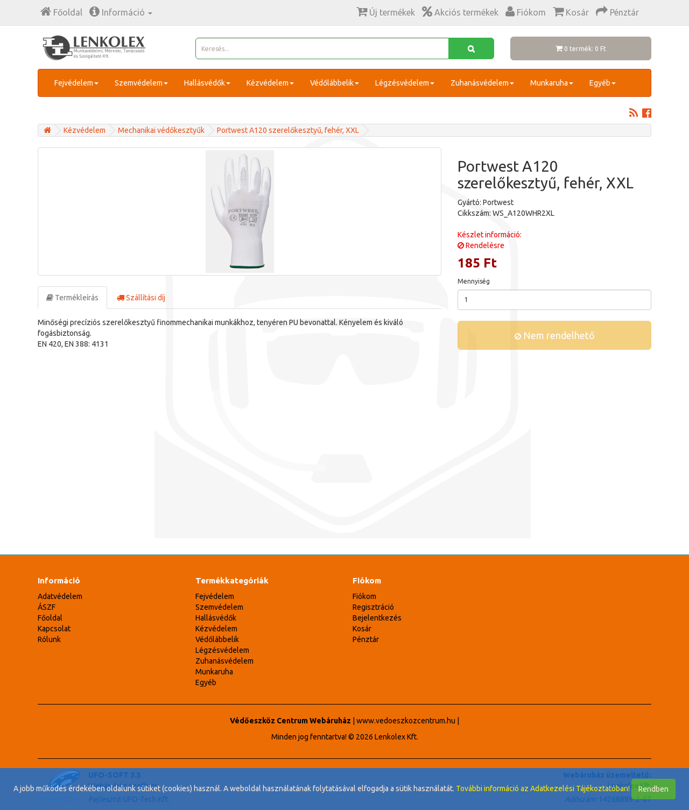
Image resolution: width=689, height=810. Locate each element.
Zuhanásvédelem (482, 83)
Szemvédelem (141, 83)
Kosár (362, 628)
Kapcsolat (54, 628)
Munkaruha (551, 83)
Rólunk (49, 639)
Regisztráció (373, 607)
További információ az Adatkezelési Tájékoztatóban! (543, 788)
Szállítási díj (141, 297)
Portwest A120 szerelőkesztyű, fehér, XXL (288, 130)
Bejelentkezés (377, 618)
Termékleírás (72, 297)
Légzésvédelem (404, 83)
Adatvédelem (60, 596)
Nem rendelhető (555, 335)
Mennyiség (474, 281)
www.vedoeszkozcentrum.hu (405, 720)
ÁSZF (46, 607)
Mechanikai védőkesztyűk (161, 130)
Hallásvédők (207, 83)
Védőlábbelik (334, 83)
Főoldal (50, 618)
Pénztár (366, 639)
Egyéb (602, 83)
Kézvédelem (270, 83)
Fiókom (364, 596)
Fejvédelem (76, 83)
